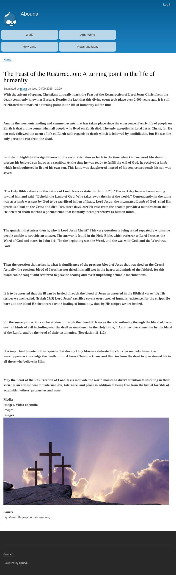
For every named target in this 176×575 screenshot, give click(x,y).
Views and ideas (87, 46)
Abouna (29, 14)
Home (7, 59)
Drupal (23, 563)
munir (23, 88)
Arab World (87, 34)
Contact (8, 554)
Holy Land (29, 46)
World (29, 34)
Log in (167, 4)
